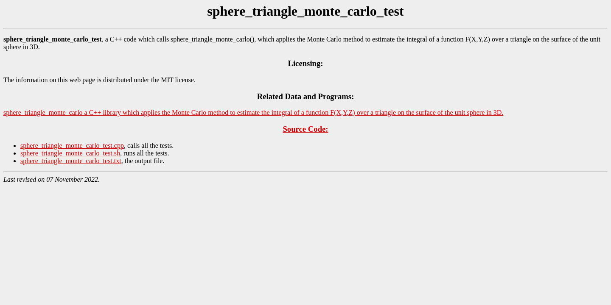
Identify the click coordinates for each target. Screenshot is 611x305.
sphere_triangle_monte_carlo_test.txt (70, 160)
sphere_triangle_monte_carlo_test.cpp (72, 145)
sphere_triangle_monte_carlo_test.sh (70, 153)
